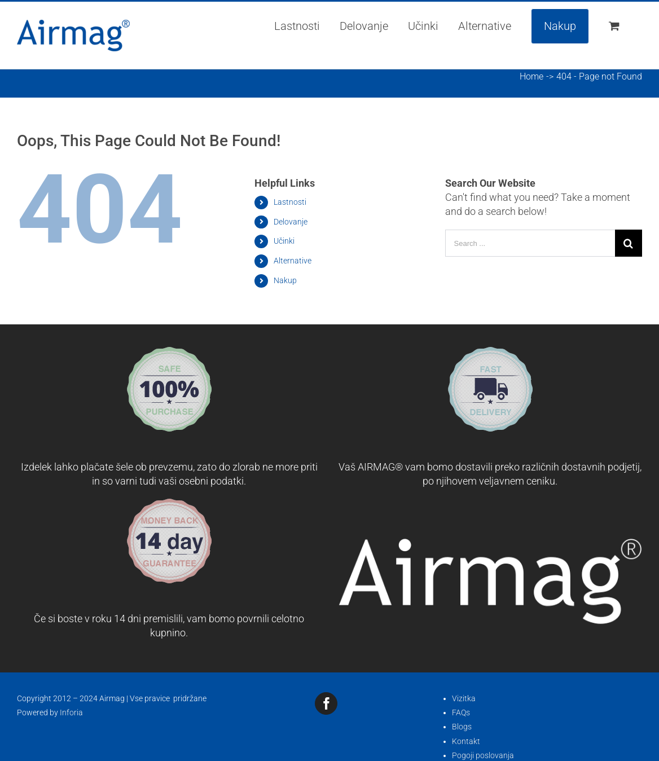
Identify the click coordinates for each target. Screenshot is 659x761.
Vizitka (464, 698)
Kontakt (466, 741)
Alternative (292, 260)
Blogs (462, 726)
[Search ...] (530, 243)
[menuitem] (297, 26)
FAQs (461, 712)
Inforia (71, 712)
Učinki (284, 240)
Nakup (285, 280)
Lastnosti (290, 201)
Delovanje (290, 221)
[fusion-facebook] (326, 703)
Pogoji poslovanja (483, 755)
